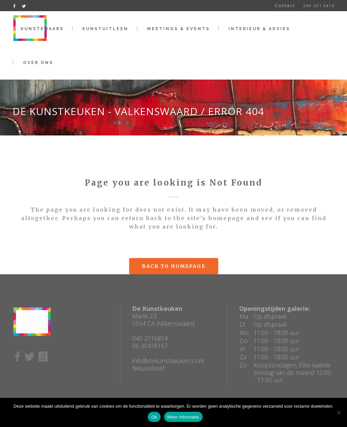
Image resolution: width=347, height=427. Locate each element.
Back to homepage (173, 266)
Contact (285, 5)
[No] (338, 412)
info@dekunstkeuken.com (168, 361)
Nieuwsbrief (148, 368)
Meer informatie (183, 417)
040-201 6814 (319, 5)
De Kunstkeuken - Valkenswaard (105, 111)
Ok (154, 417)
